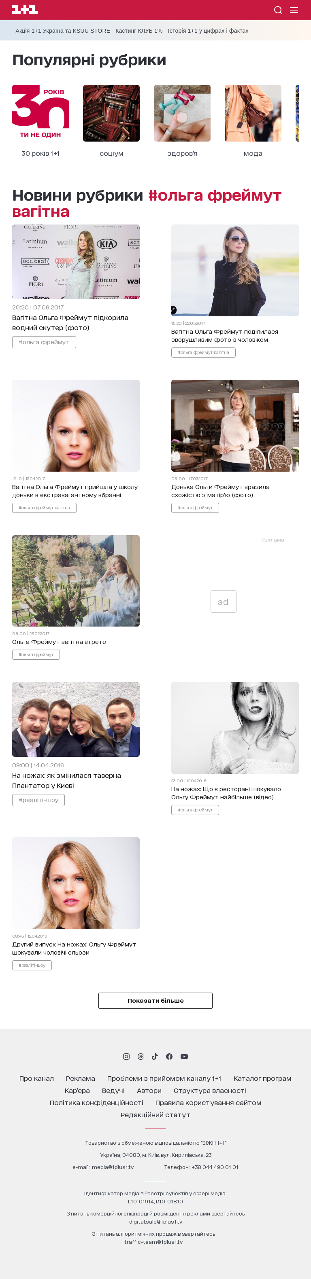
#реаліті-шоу (38, 799)
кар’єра (77, 1090)
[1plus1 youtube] (184, 1056)
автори (149, 1090)
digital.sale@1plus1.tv (155, 1221)
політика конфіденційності (96, 1102)
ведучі (113, 1090)
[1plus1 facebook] (169, 1056)
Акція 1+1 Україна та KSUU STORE (62, 31)
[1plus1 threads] (141, 1056)
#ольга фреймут (44, 341)
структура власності (210, 1090)
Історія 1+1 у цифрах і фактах (208, 31)
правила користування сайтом (209, 1102)
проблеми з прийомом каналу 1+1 (164, 1078)
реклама (80, 1078)
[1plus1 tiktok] (155, 1056)
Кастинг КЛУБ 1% (138, 31)
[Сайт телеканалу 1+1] (25, 11)
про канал (36, 1078)
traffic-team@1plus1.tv (153, 1242)
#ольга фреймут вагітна (203, 351)
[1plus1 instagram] (126, 1056)
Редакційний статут (155, 1114)
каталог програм (263, 1078)
